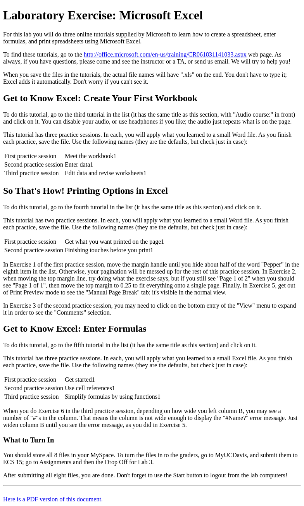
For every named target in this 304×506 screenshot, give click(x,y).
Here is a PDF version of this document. (53, 499)
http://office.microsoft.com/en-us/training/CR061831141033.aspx (165, 54)
